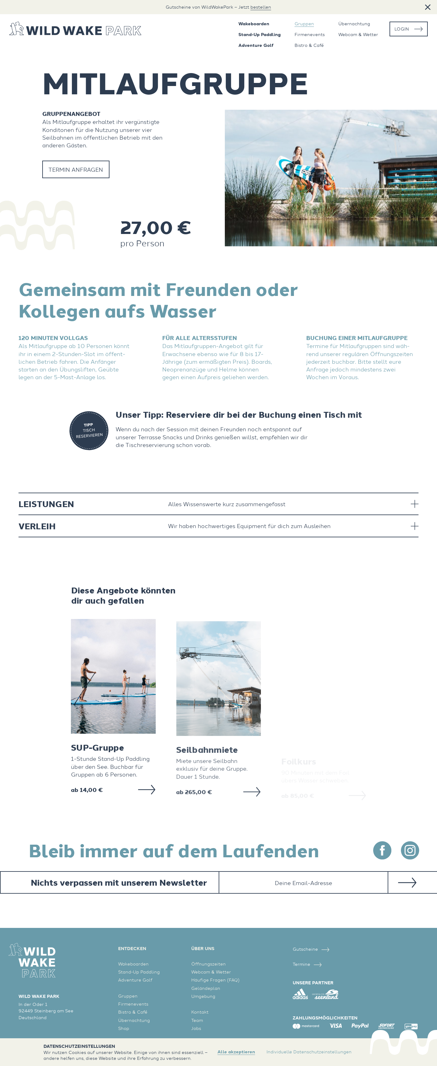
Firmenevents (310, 34)
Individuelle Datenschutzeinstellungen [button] (309, 1052)
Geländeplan (205, 988)
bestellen (260, 7)
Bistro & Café (309, 45)
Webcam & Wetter (358, 34)
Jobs (196, 1028)
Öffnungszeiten (208, 964)
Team (197, 1020)
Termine (307, 964)
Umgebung (203, 996)
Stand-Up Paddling (259, 34)
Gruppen (304, 24)
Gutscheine (311, 949)
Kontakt (199, 1012)
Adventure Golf (256, 45)
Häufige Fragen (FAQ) (215, 980)
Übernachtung (354, 24)
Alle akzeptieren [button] (236, 1052)
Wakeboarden (253, 24)
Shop (123, 1028)
